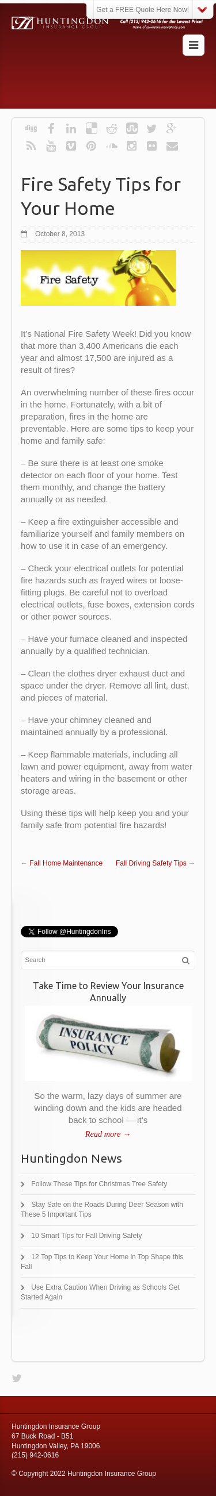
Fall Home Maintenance (66, 863)
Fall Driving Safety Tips (151, 863)
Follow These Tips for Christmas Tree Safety (99, 1184)
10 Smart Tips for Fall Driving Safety (86, 1236)
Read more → (108, 1134)
